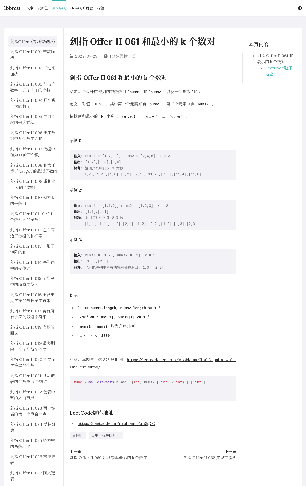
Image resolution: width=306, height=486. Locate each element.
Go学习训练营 (81, 8)
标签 (100, 8)
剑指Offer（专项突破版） (32, 41)
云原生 (42, 8)
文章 (29, 8)
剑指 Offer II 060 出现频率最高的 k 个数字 (108, 457)
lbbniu (12, 8)
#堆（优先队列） (106, 435)
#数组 (78, 435)
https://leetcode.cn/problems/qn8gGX (116, 423)
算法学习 (59, 8)
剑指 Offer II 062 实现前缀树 (209, 457)
